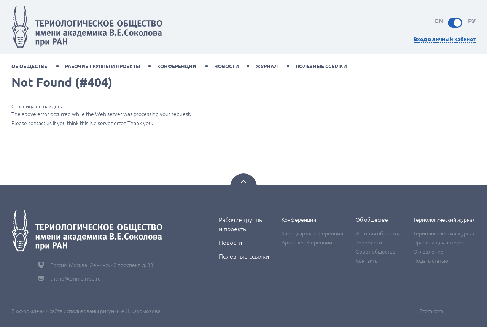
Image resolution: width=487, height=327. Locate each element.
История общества (378, 233)
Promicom (431, 311)
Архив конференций (307, 243)
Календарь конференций (312, 233)
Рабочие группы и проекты (102, 66)
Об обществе (29, 66)
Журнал (267, 66)
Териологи (369, 243)
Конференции (176, 66)
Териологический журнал (444, 220)
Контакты (367, 261)
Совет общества (375, 252)
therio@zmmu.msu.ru (75, 279)
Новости (226, 66)
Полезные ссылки (321, 66)
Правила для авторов (439, 243)
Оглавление (428, 252)
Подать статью (430, 261)
